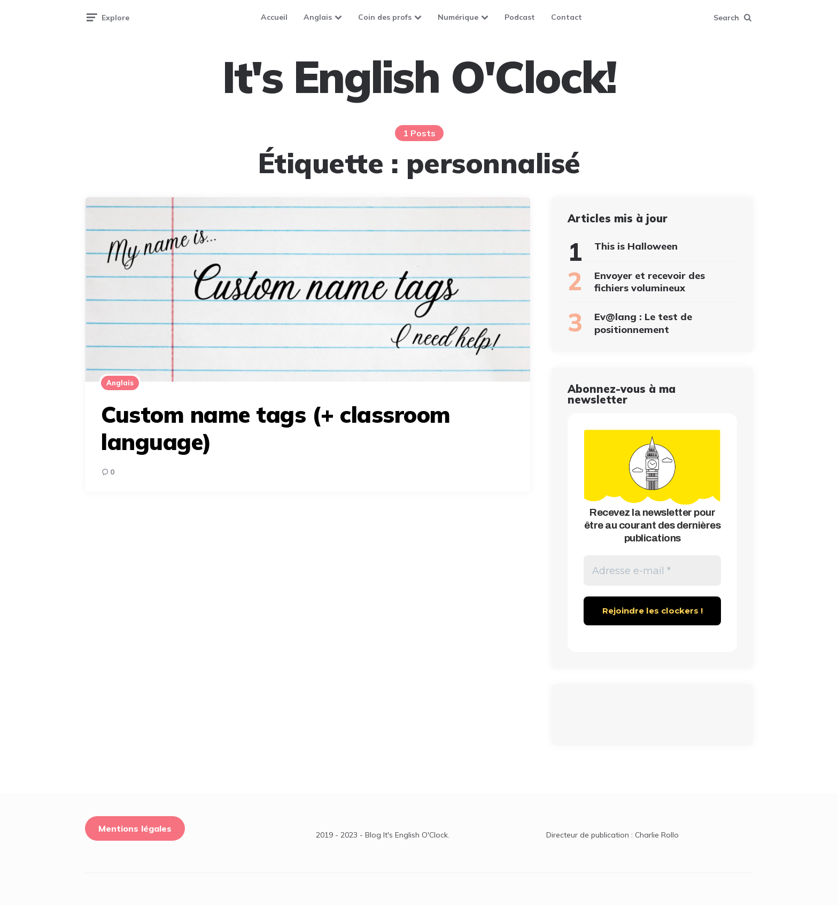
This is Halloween (636, 246)
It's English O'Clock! (419, 77)
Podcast (520, 17)
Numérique (458, 17)
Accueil (274, 17)
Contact (566, 17)
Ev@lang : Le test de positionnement (643, 323)
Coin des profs (385, 17)
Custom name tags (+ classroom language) (276, 427)
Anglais (318, 17)
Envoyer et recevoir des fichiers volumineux (649, 281)
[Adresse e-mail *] (652, 571)
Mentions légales (135, 830)
